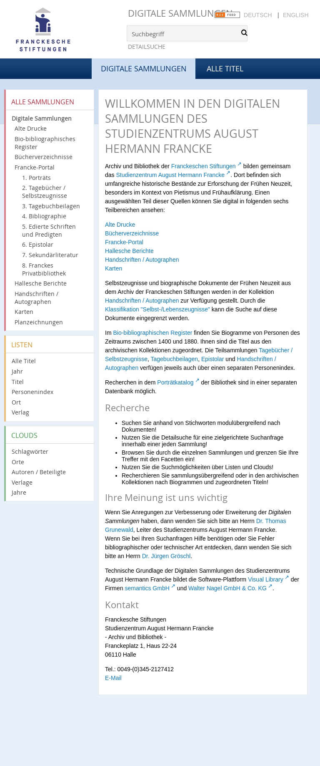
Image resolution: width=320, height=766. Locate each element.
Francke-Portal (35, 167)
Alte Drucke (31, 128)
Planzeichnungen (39, 322)
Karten (24, 312)
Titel (18, 382)
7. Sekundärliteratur (50, 255)
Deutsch (258, 15)
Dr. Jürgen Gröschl (166, 556)
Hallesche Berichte (41, 283)
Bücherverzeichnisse (43, 157)
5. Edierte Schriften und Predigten (49, 230)
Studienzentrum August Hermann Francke (170, 175)
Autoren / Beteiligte (39, 472)
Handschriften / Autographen (36, 298)
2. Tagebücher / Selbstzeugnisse (44, 192)
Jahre (19, 492)
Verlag (20, 412)
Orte (18, 462)
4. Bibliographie (44, 216)
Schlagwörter (30, 451)
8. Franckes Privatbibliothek (44, 269)
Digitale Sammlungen (180, 13)
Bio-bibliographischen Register (152, 332)
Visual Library (265, 579)
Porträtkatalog (175, 382)
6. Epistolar (37, 244)
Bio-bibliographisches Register (45, 143)
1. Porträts (36, 178)
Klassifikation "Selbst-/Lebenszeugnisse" (157, 309)
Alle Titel (225, 68)
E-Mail (113, 678)
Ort (16, 402)
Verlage (22, 482)
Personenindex (32, 392)
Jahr (17, 371)
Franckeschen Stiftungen (203, 166)
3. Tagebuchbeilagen (51, 206)
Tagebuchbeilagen (174, 359)
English (295, 15)
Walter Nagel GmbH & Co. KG (227, 588)
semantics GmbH (147, 588)
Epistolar (212, 359)
